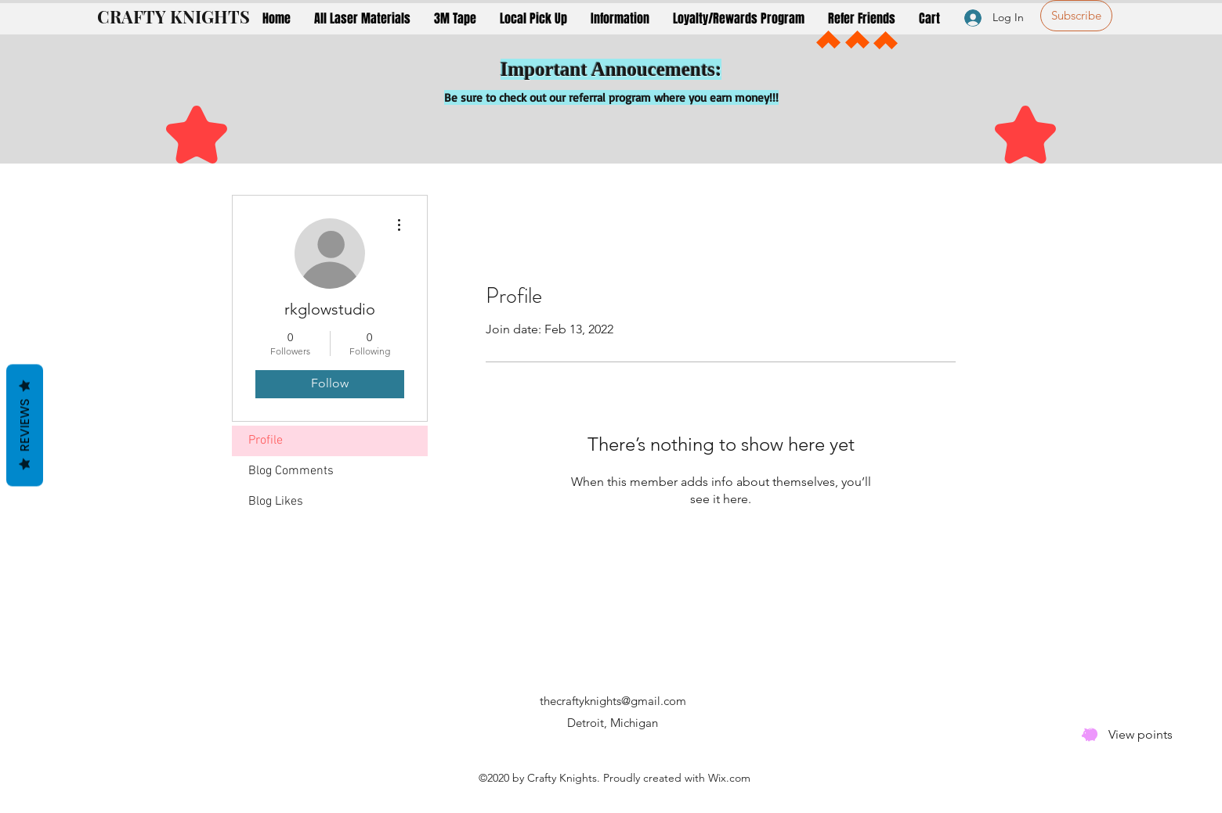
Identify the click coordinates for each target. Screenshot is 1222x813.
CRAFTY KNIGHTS (173, 16)
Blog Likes (275, 501)
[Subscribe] (1076, 15)
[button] (362, 18)
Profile (265, 440)
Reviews (25, 425)
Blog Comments (291, 471)
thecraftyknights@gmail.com (613, 700)
